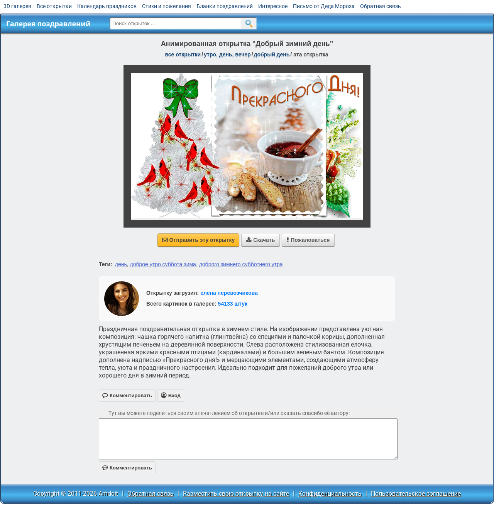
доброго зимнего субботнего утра (241, 264)
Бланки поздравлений (224, 6)
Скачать (260, 240)
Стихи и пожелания (166, 6)
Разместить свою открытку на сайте (236, 493)
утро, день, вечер (227, 54)
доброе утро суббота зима (163, 264)
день (121, 264)
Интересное (273, 6)
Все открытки (54, 6)
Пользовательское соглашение (416, 493)
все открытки (183, 54)
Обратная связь (380, 6)
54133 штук (233, 304)
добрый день (272, 54)
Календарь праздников (107, 6)
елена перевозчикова (229, 293)
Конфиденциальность (330, 493)
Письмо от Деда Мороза (324, 6)
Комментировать (127, 468)
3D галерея (17, 6)
